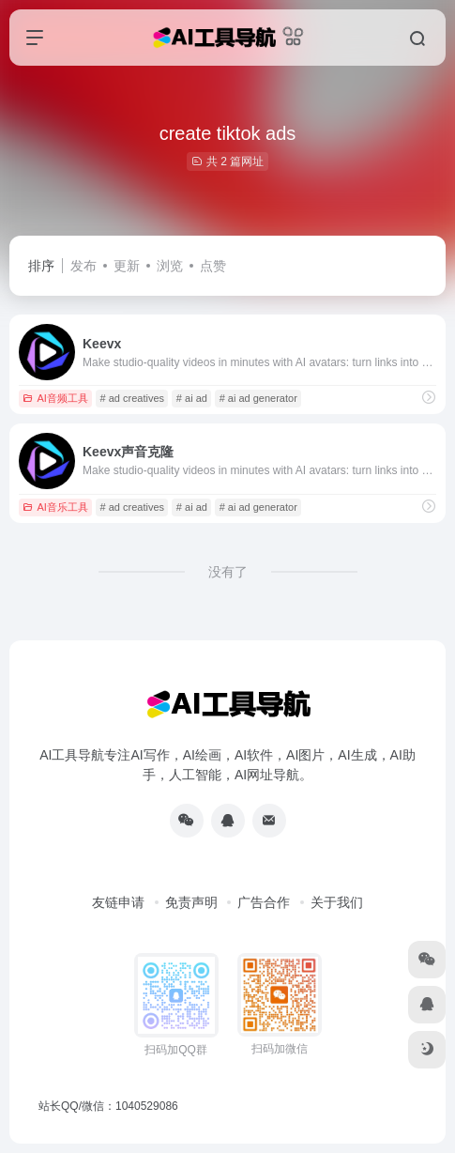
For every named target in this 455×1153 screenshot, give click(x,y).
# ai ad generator (258, 398)
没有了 (228, 571)
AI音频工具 (55, 398)
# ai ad (191, 398)
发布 (83, 265)
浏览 (170, 265)
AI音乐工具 (55, 507)
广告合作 (263, 902)
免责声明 (191, 902)
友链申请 (118, 902)
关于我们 (337, 902)
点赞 (213, 265)
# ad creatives (132, 398)
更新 (127, 265)
